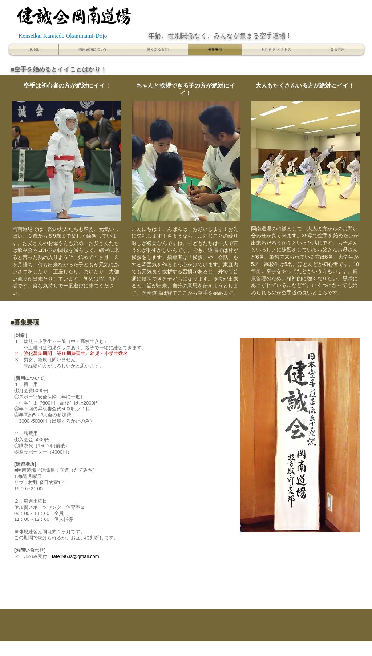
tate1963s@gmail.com (75, 556)
